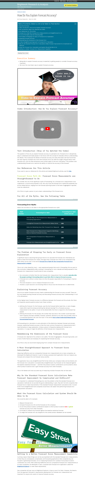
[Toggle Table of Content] (74, 24)
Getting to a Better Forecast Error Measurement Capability (35, 49)
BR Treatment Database (72, 1)
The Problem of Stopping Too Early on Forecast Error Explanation (36, 36)
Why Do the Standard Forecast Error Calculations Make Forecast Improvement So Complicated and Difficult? (45, 44)
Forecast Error (21, 11)
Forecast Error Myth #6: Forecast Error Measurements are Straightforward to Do (40, 33)
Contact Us (56, 1)
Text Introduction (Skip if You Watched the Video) (32, 29)
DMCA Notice (63, 1)
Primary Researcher (23, 19)
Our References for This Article (27, 31)
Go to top (75, 199)
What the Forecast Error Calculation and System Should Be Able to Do (38, 47)
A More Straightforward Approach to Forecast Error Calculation (36, 42)
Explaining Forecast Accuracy (27, 38)
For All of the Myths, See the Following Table (31, 34)
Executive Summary (24, 26)
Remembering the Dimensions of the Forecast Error (32, 40)
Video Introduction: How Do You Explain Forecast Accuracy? (35, 27)
